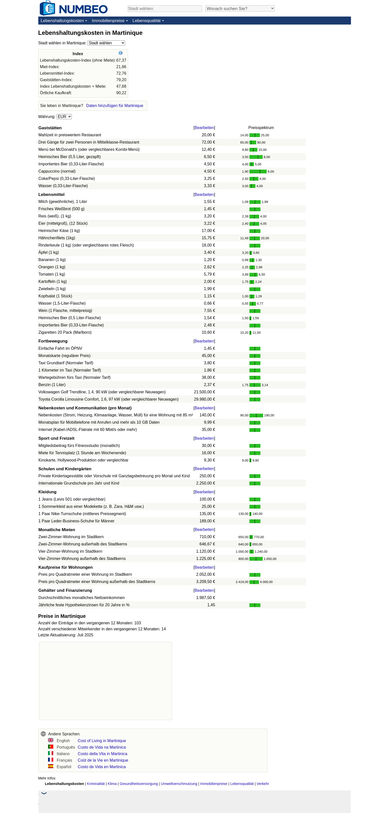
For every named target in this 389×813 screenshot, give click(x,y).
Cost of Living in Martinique (102, 741)
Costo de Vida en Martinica (102, 767)
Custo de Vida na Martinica (102, 747)
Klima (112, 784)
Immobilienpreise (108, 20)
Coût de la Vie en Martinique (103, 760)
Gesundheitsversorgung (139, 784)
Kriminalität (96, 784)
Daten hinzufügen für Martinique (114, 105)
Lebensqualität (147, 20)
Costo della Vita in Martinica (102, 754)
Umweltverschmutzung (179, 784)
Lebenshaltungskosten (62, 20)
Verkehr (263, 784)
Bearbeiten (204, 128)
